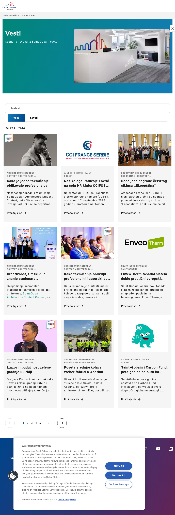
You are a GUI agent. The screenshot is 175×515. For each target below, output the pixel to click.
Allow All (119, 466)
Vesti (16, 117)
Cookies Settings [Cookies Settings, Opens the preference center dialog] (119, 484)
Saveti (34, 117)
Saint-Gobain (10, 15)
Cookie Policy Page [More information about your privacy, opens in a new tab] (67, 499)
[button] (172, 27)
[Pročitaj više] (30, 150)
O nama (24, 15)
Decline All (118, 475)
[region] (79, 474)
